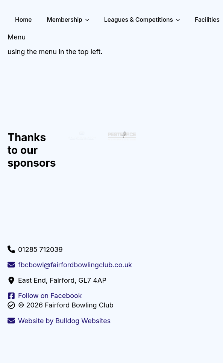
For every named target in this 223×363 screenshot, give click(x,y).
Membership (64, 19)
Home (23, 19)
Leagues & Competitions (138, 19)
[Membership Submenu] (89, 19)
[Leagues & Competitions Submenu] (180, 19)
